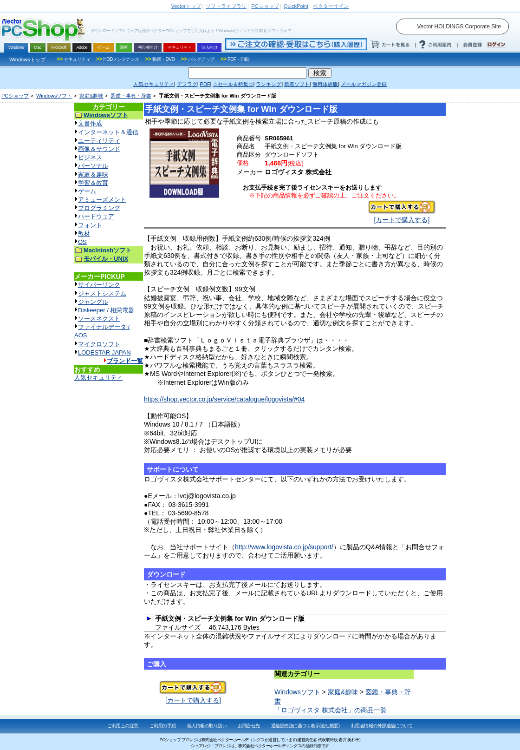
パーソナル (93, 165)
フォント (90, 225)
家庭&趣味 (91, 96)
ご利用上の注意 (122, 725)
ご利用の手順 (163, 725)
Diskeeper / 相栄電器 (106, 310)
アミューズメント (102, 199)
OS (82, 241)
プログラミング (99, 207)
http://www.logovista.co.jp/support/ (284, 547)
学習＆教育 (93, 182)
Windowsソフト (54, 96)
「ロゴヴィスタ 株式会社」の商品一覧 (330, 710)
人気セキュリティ (98, 377)
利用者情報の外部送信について (382, 725)
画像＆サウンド (99, 148)
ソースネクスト (99, 318)
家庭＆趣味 (93, 174)
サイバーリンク (99, 284)
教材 (84, 233)
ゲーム (87, 191)
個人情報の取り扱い (207, 725)
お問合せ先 (249, 725)
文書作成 (90, 123)
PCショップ (15, 96)
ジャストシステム (102, 293)
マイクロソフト (99, 344)
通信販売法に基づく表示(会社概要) (305, 725)
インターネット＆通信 (108, 132)
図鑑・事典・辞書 (130, 96)
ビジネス (90, 157)
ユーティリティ (99, 140)
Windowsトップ (27, 59)
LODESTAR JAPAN (104, 352)
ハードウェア (96, 216)
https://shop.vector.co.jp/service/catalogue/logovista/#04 (224, 399)
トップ (186, 6)
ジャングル (93, 301)
